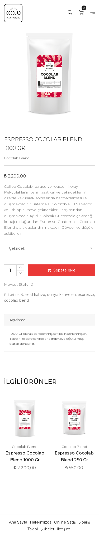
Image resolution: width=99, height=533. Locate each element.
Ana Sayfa (18, 522)
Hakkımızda (41, 522)
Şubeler (47, 529)
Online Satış (65, 522)
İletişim (63, 529)
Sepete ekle (62, 270)
